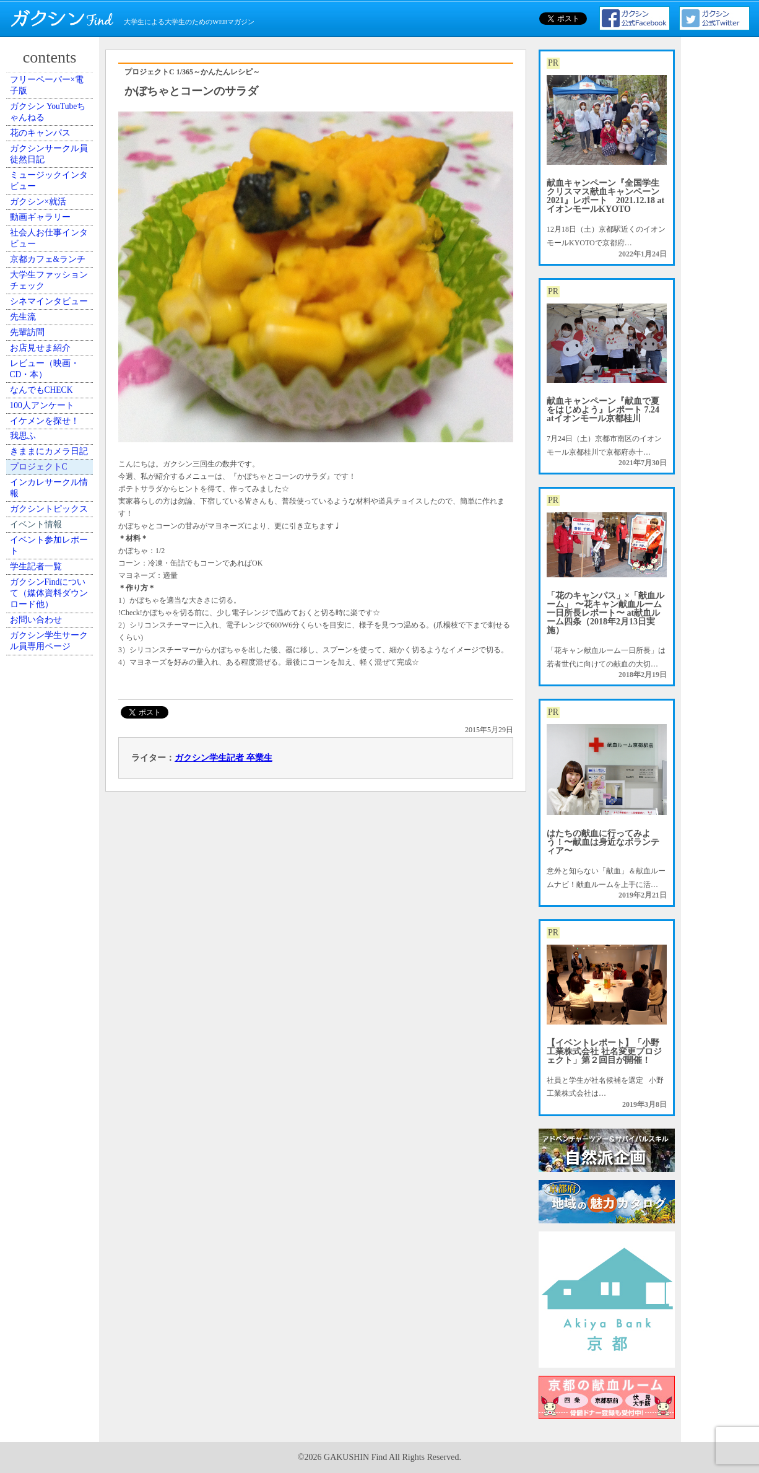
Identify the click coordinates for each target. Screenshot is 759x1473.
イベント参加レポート (51, 899)
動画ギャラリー (48, 299)
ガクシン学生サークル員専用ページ (51, 1044)
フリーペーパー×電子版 (53, 92)
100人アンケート (49, 635)
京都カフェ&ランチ (50, 372)
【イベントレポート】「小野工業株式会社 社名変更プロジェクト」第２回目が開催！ (604, 1051)
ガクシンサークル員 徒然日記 (51, 198)
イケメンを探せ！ (51, 663)
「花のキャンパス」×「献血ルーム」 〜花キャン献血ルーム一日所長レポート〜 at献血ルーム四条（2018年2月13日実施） (605, 613)
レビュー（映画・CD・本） (51, 574)
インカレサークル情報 (51, 792)
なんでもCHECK (49, 607)
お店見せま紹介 (48, 540)
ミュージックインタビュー (51, 237)
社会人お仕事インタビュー (51, 333)
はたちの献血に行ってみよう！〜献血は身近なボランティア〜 (603, 842)
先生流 (33, 484)
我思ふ (33, 691)
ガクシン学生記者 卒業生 (223, 758)
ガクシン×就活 (46, 271)
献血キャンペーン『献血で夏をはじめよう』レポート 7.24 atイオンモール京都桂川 (603, 409)
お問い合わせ (44, 1011)
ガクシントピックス (51, 831)
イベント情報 (44, 865)
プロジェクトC (47, 758)
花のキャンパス (48, 164)
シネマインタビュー (51, 450)
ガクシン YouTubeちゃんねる (51, 131)
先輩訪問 (36, 512)
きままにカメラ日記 (51, 725)
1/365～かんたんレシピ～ (218, 72)
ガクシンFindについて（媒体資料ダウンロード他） (51, 971)
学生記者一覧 (44, 932)
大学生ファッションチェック (51, 411)
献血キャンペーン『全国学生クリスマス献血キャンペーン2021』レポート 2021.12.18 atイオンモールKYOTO (605, 196)
